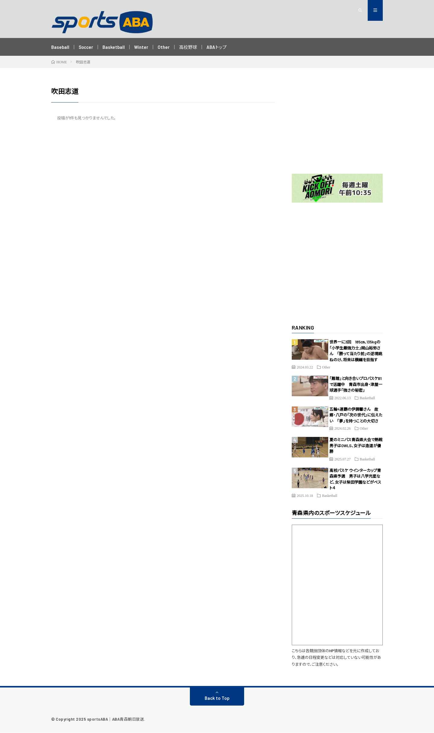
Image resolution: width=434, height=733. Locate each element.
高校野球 (188, 47)
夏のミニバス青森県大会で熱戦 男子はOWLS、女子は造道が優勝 (357, 446)
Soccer (86, 47)
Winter (141, 47)
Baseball (60, 47)
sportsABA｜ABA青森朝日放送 (115, 719)
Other (164, 47)
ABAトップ (217, 47)
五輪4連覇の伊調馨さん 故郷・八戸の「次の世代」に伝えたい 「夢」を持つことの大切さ (355, 415)
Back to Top (217, 698)
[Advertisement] (337, 124)
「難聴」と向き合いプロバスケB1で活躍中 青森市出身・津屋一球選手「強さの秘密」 (355, 385)
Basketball (114, 47)
